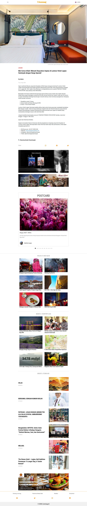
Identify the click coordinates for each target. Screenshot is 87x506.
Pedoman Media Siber (37, 493)
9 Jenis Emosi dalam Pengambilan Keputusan (56, 349)
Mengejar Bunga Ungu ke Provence (28, 349)
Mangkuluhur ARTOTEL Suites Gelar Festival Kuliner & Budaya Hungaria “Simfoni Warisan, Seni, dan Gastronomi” (31, 430)
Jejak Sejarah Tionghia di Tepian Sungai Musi (30, 290)
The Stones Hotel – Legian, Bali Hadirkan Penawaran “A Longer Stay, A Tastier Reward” (31, 461)
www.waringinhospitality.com (32, 130)
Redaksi (56, 493)
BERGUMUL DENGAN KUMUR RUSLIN (30, 399)
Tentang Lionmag (17, 493)
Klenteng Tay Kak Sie (50, 273)
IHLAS (20, 383)
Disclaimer (71, 493)
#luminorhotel (24, 140)
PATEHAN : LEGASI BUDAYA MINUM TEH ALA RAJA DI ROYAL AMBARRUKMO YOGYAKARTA (31, 414)
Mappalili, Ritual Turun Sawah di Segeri (54, 366)
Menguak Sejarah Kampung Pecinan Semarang (30, 273)
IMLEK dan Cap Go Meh (50, 307)
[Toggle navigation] (8, 2)
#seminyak (32, 140)
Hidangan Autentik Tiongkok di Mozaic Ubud (30, 307)
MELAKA (21, 446)
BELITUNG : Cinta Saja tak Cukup (52, 290)
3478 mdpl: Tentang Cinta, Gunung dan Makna (30, 366)
